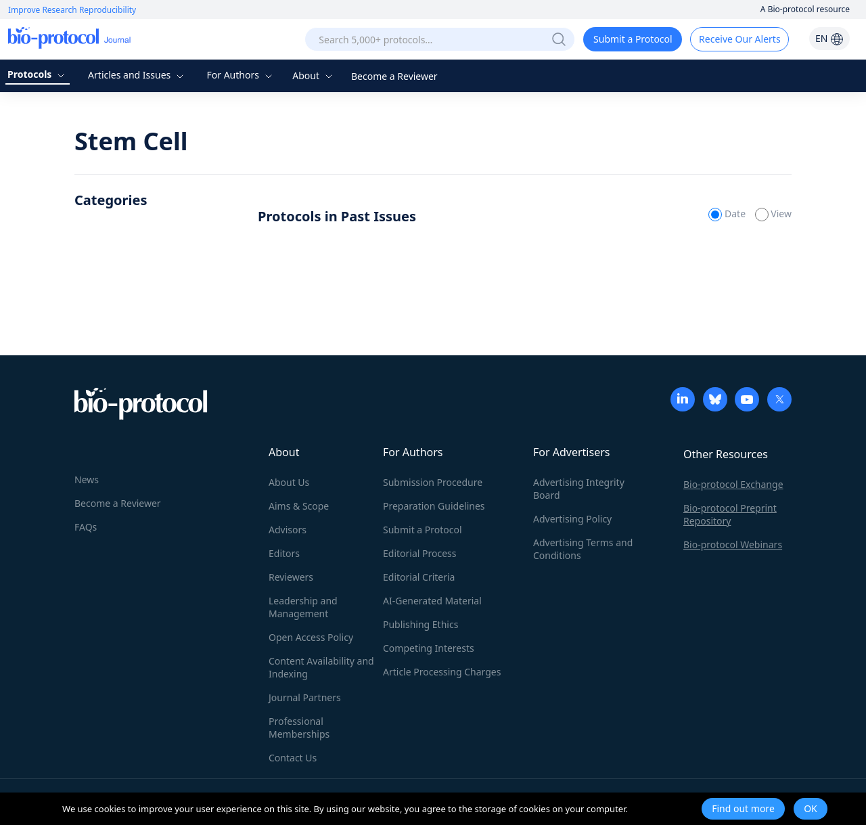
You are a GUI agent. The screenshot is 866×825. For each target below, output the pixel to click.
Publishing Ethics (420, 624)
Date (728, 213)
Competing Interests (428, 648)
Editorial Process (420, 553)
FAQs (85, 526)
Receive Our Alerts (739, 38)
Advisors (287, 529)
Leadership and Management (303, 607)
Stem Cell (130, 141)
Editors (284, 553)
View (773, 213)
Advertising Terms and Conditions (583, 549)
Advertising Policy (572, 518)
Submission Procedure (432, 482)
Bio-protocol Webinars (732, 544)
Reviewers (291, 577)
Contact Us (293, 757)
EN (829, 38)
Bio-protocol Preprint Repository (730, 514)
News (86, 479)
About (313, 75)
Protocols (37, 74)
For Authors (240, 74)
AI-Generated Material (432, 600)
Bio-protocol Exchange (733, 484)
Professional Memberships (299, 727)
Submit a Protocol (633, 38)
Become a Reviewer (394, 76)
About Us (289, 482)
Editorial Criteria (419, 577)
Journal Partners (305, 697)
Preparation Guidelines (434, 505)
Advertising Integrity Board (578, 488)
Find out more (743, 808)
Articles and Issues (137, 74)
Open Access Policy (311, 637)
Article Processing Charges (442, 671)
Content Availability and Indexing (321, 667)
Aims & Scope (299, 505)
